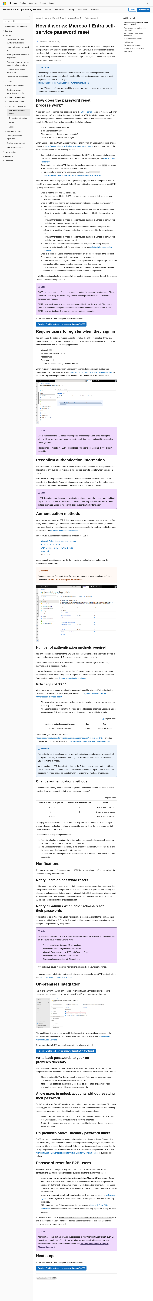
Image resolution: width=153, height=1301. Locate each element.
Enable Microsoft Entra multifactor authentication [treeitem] (16, 41)
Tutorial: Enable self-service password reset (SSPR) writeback (66, 1051)
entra (47, 18)
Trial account (143, 10)
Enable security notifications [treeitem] (17, 77)
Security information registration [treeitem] (14, 137)
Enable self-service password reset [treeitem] (18, 48)
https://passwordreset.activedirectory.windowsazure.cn (63, 83)
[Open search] (147, 3)
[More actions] (115, 18)
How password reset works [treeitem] (17, 112)
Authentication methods (133, 39)
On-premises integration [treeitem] (18, 118)
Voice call (45, 551)
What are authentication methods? (65, 530)
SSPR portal (86, 112)
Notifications (128, 42)
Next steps (128, 51)
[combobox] (16, 21)
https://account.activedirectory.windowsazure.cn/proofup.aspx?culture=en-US (69, 738)
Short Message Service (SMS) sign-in (57, 548)
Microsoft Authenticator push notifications (58, 541)
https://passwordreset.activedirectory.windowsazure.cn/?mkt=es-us (71, 175)
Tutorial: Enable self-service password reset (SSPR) (61, 324)
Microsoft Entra (58, 18)
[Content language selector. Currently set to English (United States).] (14, 1297)
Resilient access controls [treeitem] (16, 143)
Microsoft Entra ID (74, 18)
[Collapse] (29, 16)
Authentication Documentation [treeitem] (16, 27)
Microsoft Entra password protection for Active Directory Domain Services (67, 1153)
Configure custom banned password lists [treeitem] (16, 70)
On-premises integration (133, 45)
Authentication (90, 18)
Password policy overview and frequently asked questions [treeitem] (18, 63)
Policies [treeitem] (11, 122)
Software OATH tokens (50, 544)
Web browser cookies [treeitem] (15, 148)
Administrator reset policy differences (65, 579)
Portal (132, 10)
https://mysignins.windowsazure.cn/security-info (90, 372)
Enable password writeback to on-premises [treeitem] (18, 56)
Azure (39, 18)
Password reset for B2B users (135, 48)
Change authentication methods (72, 678)
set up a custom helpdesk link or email (56, 978)
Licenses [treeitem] (12, 127)
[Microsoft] (4, 3)
